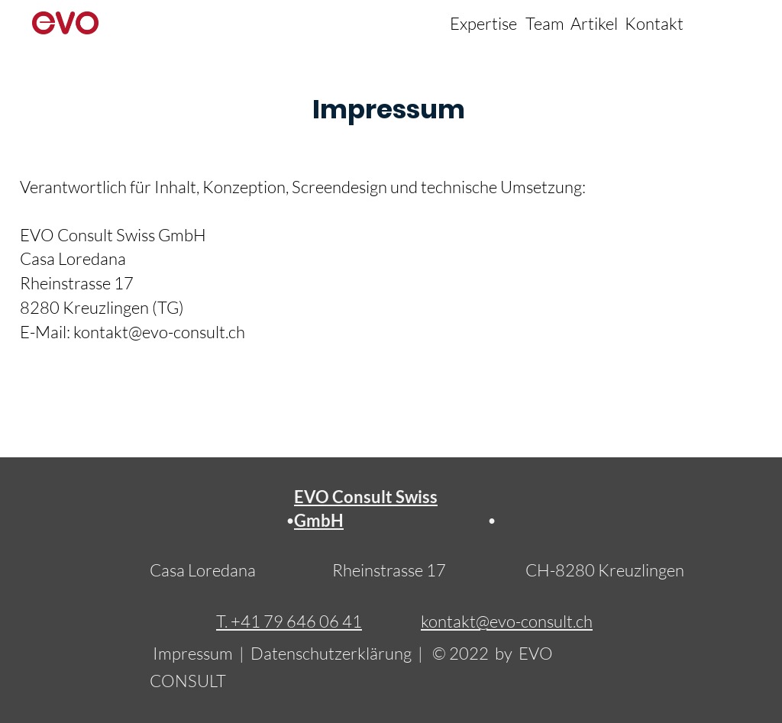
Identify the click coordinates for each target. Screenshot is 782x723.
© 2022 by (475, 653)
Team (544, 23)
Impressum (194, 653)
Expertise (483, 23)
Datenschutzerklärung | (341, 653)
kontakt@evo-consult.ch (159, 331)
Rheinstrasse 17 (389, 570)
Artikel (594, 23)
